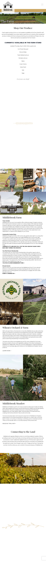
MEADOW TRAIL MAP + (9, 423)
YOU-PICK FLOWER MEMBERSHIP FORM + (13, 263)
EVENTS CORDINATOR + (9, 273)
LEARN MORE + (7, 350)
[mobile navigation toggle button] (42, 5)
